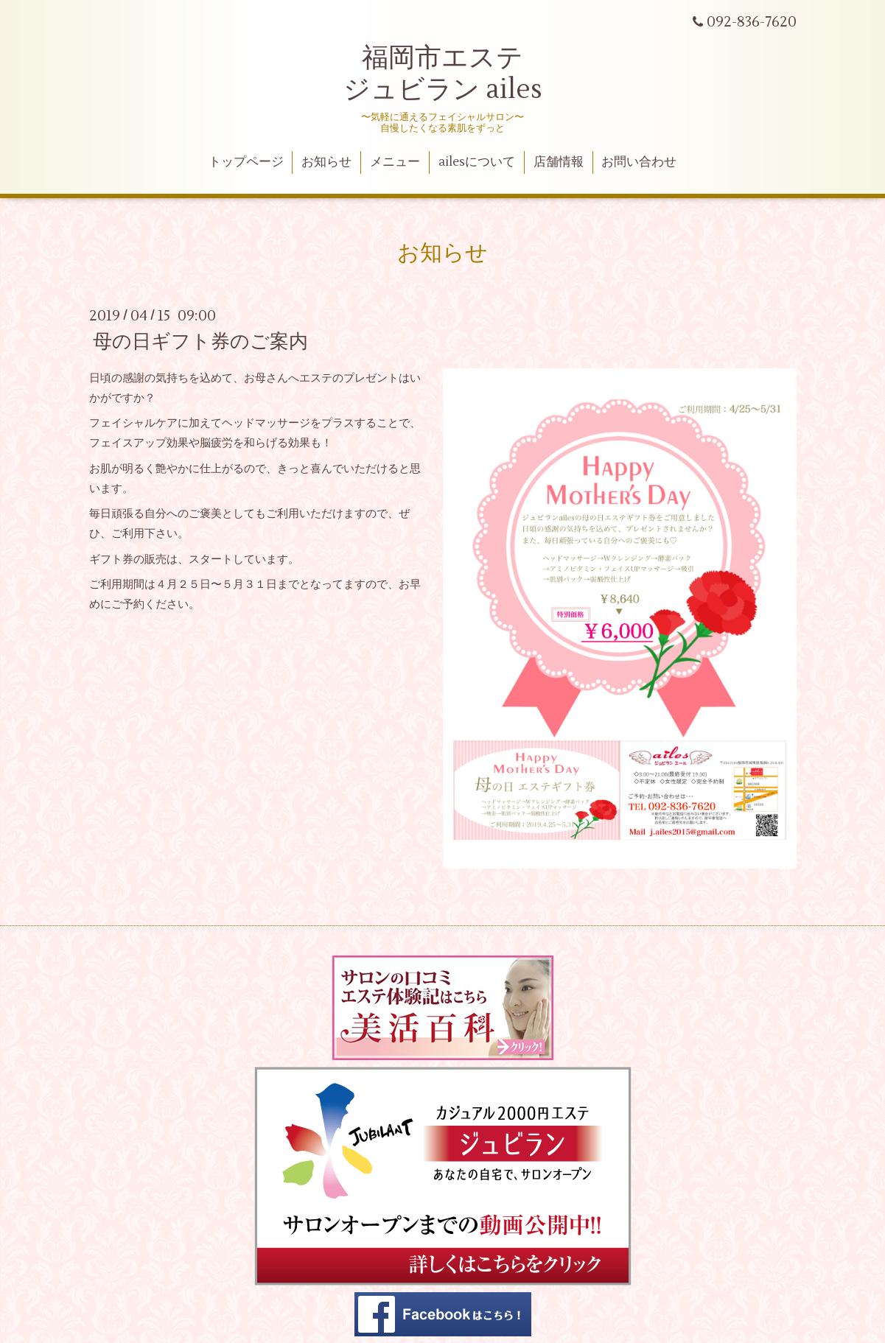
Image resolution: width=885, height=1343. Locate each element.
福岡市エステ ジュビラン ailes (442, 74)
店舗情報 (559, 162)
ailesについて (476, 162)
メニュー (395, 162)
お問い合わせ (638, 162)
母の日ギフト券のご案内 (200, 341)
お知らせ (326, 162)
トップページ (246, 162)
